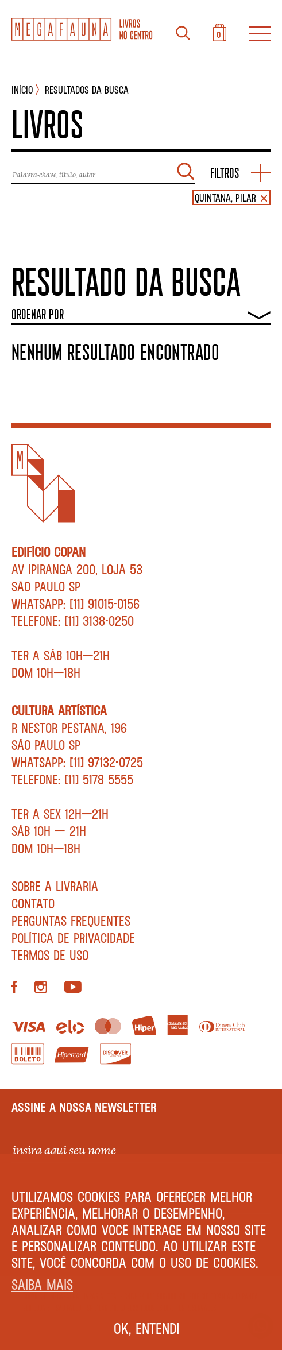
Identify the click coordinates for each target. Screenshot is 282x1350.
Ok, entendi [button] (147, 1328)
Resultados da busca (87, 89)
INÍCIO (22, 89)
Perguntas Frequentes (70, 920)
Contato (33, 903)
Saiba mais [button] (42, 1284)
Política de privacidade (73, 938)
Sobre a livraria (54, 886)
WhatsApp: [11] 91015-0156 (75, 603)
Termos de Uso (49, 955)
